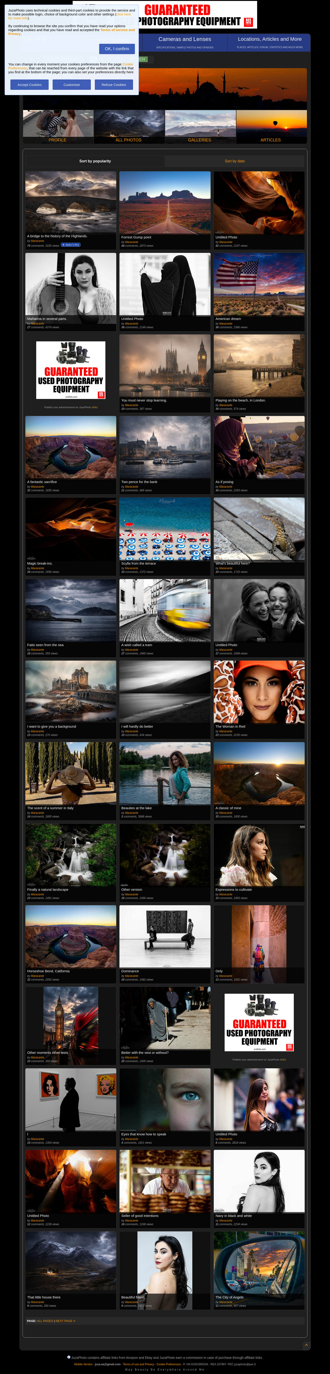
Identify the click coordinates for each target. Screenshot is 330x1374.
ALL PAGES (45, 1321)
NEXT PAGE (65, 1321)
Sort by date (235, 161)
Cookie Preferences (169, 1364)
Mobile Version (83, 1364)
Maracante (37, 241)
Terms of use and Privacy (138, 1364)
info (94, 407)
